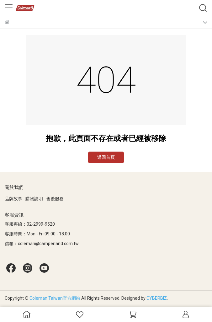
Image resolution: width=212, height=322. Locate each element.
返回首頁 (106, 157)
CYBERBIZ (156, 298)
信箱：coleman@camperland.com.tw (42, 243)
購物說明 (34, 198)
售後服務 (55, 198)
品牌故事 (13, 198)
